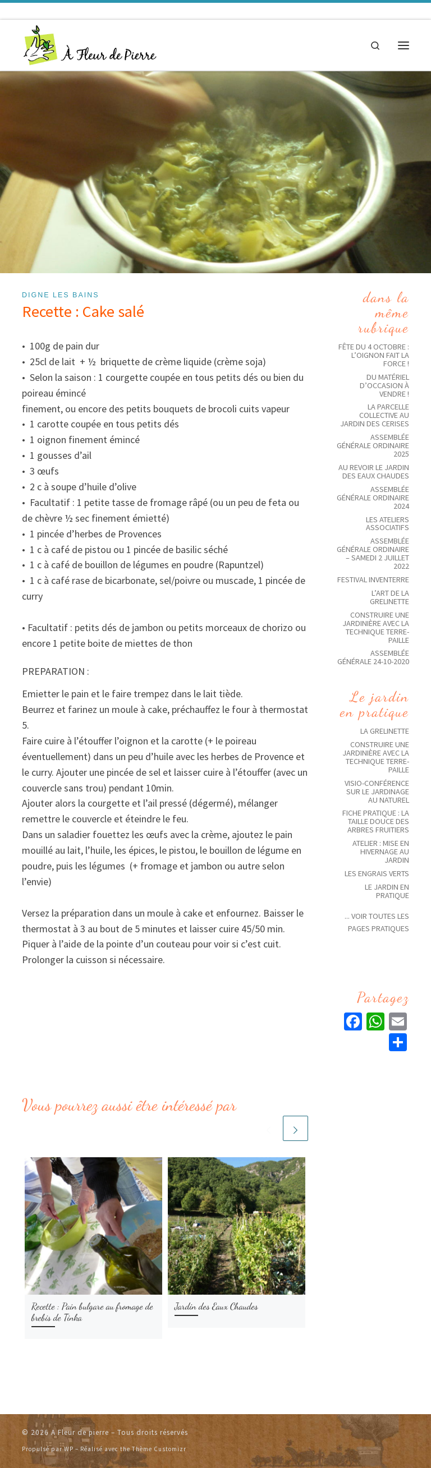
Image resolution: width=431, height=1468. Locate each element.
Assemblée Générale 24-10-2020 (373, 657)
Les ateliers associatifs (387, 523)
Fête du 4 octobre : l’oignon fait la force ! (373, 355)
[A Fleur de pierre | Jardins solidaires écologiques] (90, 44)
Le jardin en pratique (387, 891)
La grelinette (384, 731)
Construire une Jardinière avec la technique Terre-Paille (375, 627)
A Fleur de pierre (80, 1432)
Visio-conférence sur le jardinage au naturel (377, 791)
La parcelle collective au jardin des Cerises (374, 415)
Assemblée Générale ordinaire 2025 (373, 445)
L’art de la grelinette (389, 597)
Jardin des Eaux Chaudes (216, 1306)
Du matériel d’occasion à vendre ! (384, 385)
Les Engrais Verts (377, 873)
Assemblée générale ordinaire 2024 (373, 497)
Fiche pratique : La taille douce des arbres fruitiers (375, 821)
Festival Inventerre (373, 579)
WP (69, 1449)
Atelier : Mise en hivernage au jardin (380, 851)
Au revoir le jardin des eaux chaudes (373, 471)
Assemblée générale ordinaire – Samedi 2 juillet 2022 (373, 553)
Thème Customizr (159, 1449)
